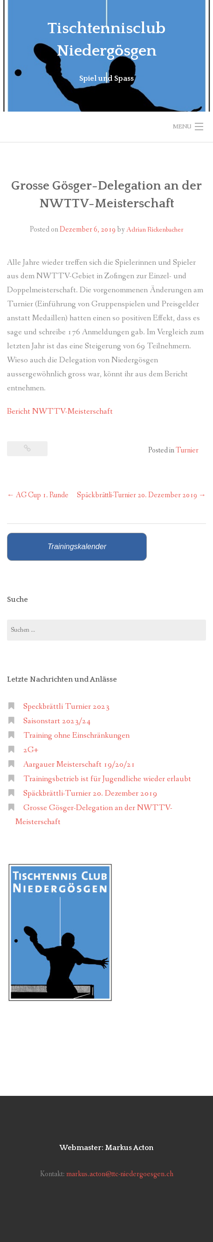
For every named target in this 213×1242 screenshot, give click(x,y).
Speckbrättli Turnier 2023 (66, 706)
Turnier (187, 450)
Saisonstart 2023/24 (56, 721)
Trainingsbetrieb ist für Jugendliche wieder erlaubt (107, 779)
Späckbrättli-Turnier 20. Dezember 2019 (141, 495)
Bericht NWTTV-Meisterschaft (60, 411)
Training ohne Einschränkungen (76, 735)
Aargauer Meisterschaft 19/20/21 (79, 764)
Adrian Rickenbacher (154, 229)
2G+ (30, 750)
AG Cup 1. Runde (38, 495)
